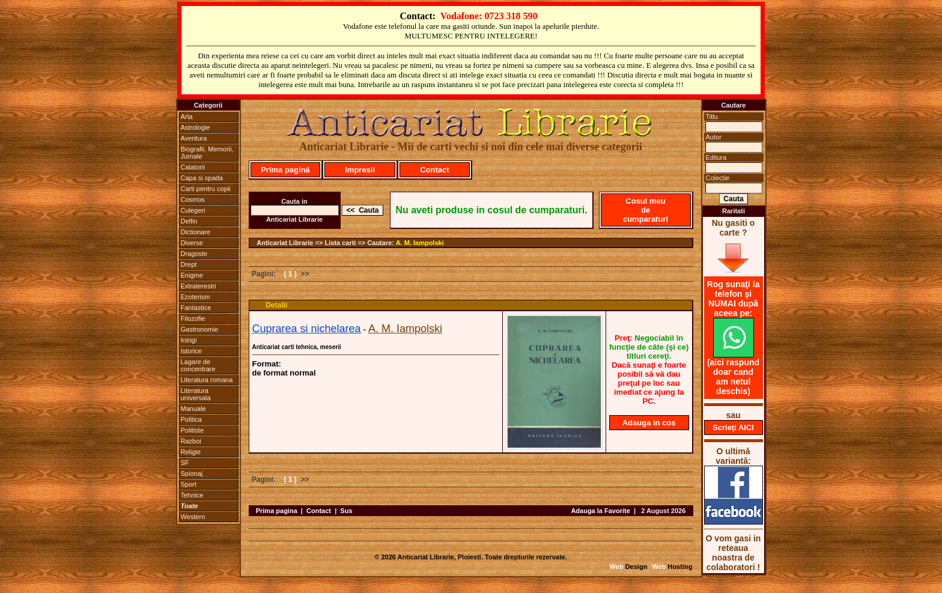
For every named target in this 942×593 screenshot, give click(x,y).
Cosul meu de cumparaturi (645, 210)
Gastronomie (200, 329)
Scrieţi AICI (733, 427)
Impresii (360, 169)
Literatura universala (196, 394)
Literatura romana (207, 379)
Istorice (191, 350)
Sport (188, 484)
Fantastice (196, 307)
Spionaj (192, 473)
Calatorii (193, 167)
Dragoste (194, 253)
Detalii (276, 305)
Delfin (189, 221)
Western (193, 516)
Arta (187, 116)
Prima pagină (285, 169)
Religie (191, 451)
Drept (189, 264)
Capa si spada (202, 177)
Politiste (192, 430)
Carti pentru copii (206, 188)
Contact (434, 169)
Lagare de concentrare (198, 365)
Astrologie (195, 127)
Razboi (191, 441)
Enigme (192, 275)
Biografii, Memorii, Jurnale (207, 152)
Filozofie (193, 318)
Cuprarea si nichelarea (306, 329)
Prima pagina (276, 510)
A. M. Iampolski (420, 242)
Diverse (192, 242)
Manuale (193, 408)
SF (185, 462)
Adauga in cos (649, 422)
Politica (191, 419)
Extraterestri (198, 286)
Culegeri (193, 210)
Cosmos (193, 199)
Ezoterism (195, 296)
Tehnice (192, 495)
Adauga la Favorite (600, 510)
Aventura (194, 138)
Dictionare (196, 232)
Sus (346, 510)
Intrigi (189, 340)
